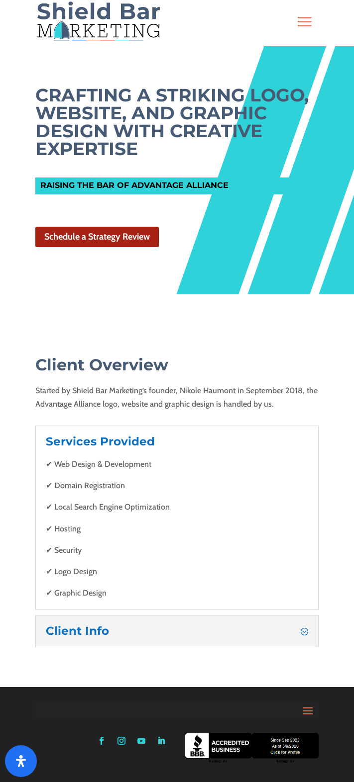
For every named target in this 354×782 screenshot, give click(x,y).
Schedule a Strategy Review (97, 236)
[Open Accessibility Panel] (21, 761)
